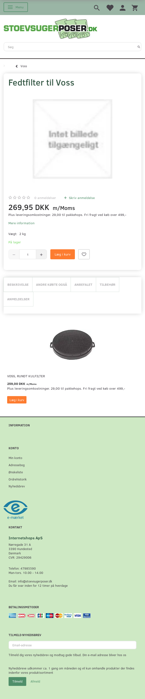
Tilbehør (107, 284)
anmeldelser (45, 197)
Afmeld (35, 681)
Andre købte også (51, 284)
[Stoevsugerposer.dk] (51, 28)
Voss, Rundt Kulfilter (26, 376)
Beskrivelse (18, 284)
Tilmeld (17, 681)
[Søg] (139, 46)
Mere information (21, 223)
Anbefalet (83, 284)
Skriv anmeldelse (81, 197)
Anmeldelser (18, 299)
